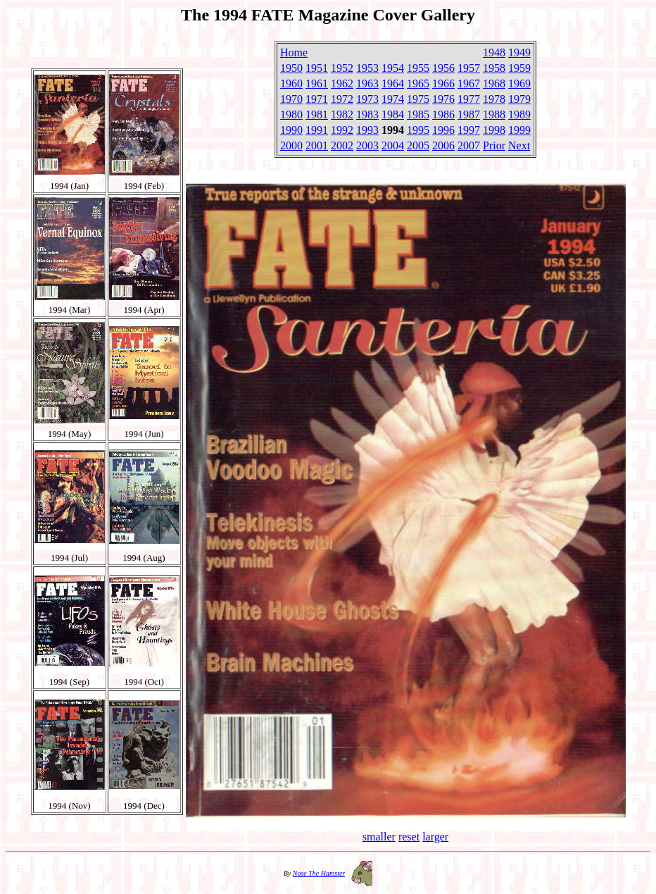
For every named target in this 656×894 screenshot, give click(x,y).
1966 (443, 83)
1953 (367, 68)
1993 (367, 130)
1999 (519, 130)
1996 (443, 130)
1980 (291, 114)
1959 (519, 68)
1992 (342, 130)
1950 (291, 68)
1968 (494, 83)
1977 (469, 99)
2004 (392, 145)
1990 (291, 130)
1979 (519, 99)
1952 (342, 68)
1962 (342, 83)
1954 (392, 68)
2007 (469, 145)
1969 (519, 83)
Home (294, 52)
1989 (519, 114)
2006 (443, 145)
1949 (519, 52)
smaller (379, 837)
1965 (418, 83)
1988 (494, 114)
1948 (494, 52)
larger (435, 837)
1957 (469, 68)
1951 (316, 68)
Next (519, 145)
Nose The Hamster (319, 873)
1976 (443, 99)
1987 (469, 114)
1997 (469, 130)
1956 (443, 68)
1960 (291, 83)
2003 (367, 145)
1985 (418, 114)
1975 (418, 99)
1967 (469, 83)
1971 (316, 99)
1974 (392, 99)
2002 (342, 145)
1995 (418, 130)
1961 (316, 83)
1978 (494, 99)
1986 (443, 114)
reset (409, 837)
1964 (392, 83)
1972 (342, 99)
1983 (367, 114)
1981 (316, 114)
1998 (494, 130)
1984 (392, 114)
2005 (418, 145)
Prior (494, 145)
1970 (291, 99)
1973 (367, 99)
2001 (316, 145)
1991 (316, 130)
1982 (342, 114)
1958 (494, 68)
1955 (418, 68)
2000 (291, 145)
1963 (367, 83)
